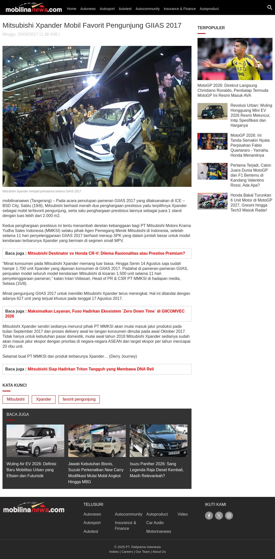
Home (71, 9)
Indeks (114, 552)
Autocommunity (148, 9)
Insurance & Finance (180, 9)
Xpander (43, 399)
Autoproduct (209, 9)
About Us (159, 552)
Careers (127, 552)
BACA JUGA (17, 414)
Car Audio (155, 523)
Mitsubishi (15, 399)
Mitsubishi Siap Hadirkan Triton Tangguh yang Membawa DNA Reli (91, 369)
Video (183, 514)
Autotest (125, 9)
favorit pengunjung (79, 399)
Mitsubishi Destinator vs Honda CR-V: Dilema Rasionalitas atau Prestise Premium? (106, 253)
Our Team (143, 552)
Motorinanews (158, 531)
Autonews (88, 9)
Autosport (107, 9)
